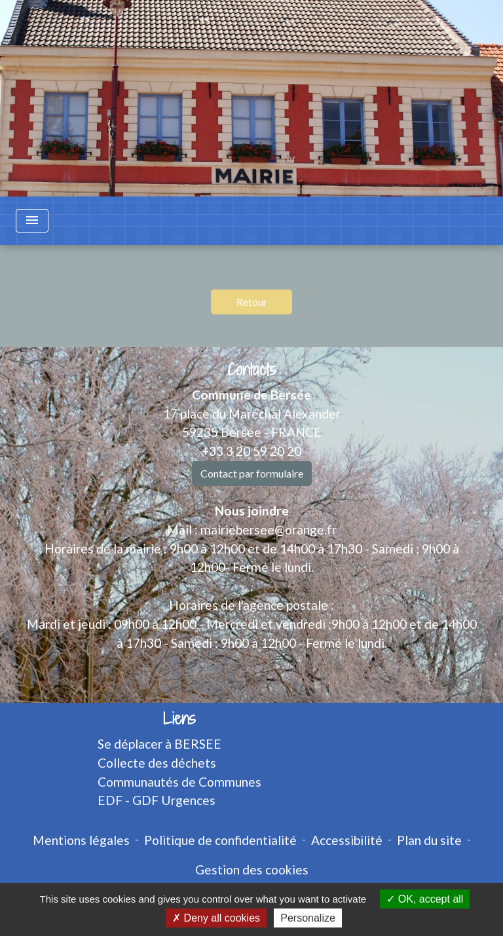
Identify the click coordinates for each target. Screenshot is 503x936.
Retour (251, 301)
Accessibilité (346, 840)
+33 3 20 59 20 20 (251, 451)
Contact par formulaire (251, 473)
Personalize (307, 918)
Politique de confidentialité (220, 840)
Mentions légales (81, 840)
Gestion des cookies (251, 869)
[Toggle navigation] (32, 221)
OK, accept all (424, 899)
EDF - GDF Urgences (156, 800)
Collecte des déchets (157, 762)
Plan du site (429, 840)
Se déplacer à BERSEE (159, 743)
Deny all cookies (216, 918)
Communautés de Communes (179, 781)
